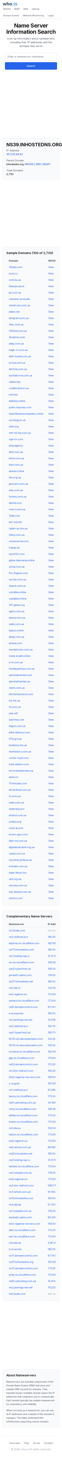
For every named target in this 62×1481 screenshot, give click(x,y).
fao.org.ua (15, 477)
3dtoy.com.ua (16, 534)
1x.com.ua (15, 796)
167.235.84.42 (14, 154)
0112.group (15, 738)
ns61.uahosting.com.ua (22, 1102)
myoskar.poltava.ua (20, 859)
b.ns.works (15, 1249)
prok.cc (13, 273)
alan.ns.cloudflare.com (22, 1230)
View (51, 267)
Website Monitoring (33, 15)
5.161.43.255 (55, 1242)
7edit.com (14, 515)
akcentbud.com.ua (19, 789)
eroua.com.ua (17, 362)
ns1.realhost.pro (18, 1089)
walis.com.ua (16, 624)
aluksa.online (16, 471)
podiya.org (15, 821)
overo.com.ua (17, 509)
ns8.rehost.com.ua (20, 1147)
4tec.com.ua (16, 324)
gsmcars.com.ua (18, 483)
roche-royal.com (19, 757)
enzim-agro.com (18, 834)
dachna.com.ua (18, 369)
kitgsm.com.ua (17, 726)
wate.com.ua (16, 802)
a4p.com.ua (16, 490)
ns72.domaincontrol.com (23, 1268)
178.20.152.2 (55, 1172)
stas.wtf (13, 713)
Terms (36, 1443)
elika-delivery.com (19, 732)
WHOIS (7, 9)
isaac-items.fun (17, 872)
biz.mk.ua (14, 700)
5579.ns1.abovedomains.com (26, 1045)
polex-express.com (20, 407)
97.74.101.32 (55, 1007)
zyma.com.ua (16, 566)
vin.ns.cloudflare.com (21, 962)
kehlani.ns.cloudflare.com (24, 1166)
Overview (14, 1443)
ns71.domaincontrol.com (23, 1255)
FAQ (26, 1443)
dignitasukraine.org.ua (21, 847)
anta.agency (16, 445)
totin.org (14, 426)
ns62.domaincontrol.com (23, 1064)
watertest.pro (16, 808)
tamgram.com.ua (18, 318)
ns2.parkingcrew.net (20, 1287)
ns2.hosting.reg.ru (19, 1160)
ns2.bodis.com (17, 1293)
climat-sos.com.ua (19, 305)
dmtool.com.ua (17, 815)
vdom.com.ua (17, 687)
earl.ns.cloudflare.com (22, 1236)
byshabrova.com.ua (20, 375)
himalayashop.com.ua (21, 668)
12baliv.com (15, 267)
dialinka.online (17, 401)
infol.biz (13, 394)
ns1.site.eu (15, 1128)
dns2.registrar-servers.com (24, 1077)
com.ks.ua (15, 279)
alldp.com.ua (16, 343)
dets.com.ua (16, 452)
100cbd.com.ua (18, 330)
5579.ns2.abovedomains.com (26, 1038)
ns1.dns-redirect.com (21, 1070)
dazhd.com (15, 502)
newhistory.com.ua (20, 751)
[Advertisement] (29, 105)
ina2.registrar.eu (18, 1140)
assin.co (13, 777)
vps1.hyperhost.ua (19, 1032)
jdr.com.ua (15, 292)
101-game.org (17, 604)
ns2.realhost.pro (18, 1026)
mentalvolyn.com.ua (20, 649)
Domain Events (11, 15)
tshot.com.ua (16, 458)
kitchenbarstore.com (21, 694)
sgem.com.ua (16, 611)
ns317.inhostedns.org (21, 1261)
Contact (48, 1443)
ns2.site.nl (14, 987)
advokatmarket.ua (19, 681)
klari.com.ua (16, 464)
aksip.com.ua (16, 636)
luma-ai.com (16, 828)
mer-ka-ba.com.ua (19, 432)
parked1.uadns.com (20, 975)
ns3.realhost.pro (18, 936)
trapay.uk (14, 547)
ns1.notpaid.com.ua (20, 1211)
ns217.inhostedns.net (21, 981)
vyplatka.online (17, 598)
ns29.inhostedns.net (20, 1153)
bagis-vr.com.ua (18, 350)
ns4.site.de (15, 1204)
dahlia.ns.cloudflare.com (23, 1115)
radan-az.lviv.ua (18, 528)
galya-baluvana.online (22, 560)
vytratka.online (17, 592)
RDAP (17, 9)
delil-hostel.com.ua (20, 356)
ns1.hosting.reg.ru (19, 956)
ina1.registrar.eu (18, 994)
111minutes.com (18, 783)
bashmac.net (16, 719)
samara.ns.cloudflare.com (24, 1000)
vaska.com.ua (17, 853)
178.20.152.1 (54, 1211)
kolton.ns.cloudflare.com (23, 1121)
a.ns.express (16, 1013)
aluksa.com (15, 643)
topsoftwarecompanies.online (26, 413)
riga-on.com (16, 439)
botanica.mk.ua (18, 745)
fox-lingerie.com (18, 573)
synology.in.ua (17, 420)
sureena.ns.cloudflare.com (24, 1051)
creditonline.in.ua (19, 388)
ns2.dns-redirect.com (21, 1185)
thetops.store (16, 286)
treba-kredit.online (19, 655)
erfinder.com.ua (18, 866)
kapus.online (16, 630)
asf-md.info (15, 522)
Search (31, 65)
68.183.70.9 (54, 1147)
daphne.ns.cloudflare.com (24, 943)
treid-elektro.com (19, 764)
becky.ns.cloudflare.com (23, 1096)
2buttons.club (17, 337)
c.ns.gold (14, 1083)
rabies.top (14, 381)
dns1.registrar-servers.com (24, 1223)
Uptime (35, 9)
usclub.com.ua (17, 579)
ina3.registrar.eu (18, 1179)
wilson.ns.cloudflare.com (23, 1134)
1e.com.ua (15, 706)
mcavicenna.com (19, 541)
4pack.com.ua (17, 585)
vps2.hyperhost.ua (20, 968)
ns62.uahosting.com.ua (22, 1281)
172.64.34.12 (55, 1058)
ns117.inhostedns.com (21, 949)
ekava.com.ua (17, 617)
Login (51, 15)
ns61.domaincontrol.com (23, 1007)
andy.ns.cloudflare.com (22, 1274)
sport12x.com (17, 553)
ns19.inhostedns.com (21, 1198)
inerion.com (16, 898)
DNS (26, 9)
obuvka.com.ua (18, 885)
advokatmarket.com (20, 675)
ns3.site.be (15, 1242)
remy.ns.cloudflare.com (22, 1109)
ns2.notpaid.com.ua (20, 1172)
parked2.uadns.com (20, 1217)
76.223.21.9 (54, 1287)
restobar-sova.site (19, 299)
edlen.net (14, 311)
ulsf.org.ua (15, 879)
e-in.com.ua (16, 662)
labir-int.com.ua (18, 840)
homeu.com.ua (17, 496)
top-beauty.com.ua (20, 891)
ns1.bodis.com (17, 930)
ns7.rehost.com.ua (19, 1191)
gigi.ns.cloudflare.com (21, 1058)
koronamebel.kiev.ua (21, 770)
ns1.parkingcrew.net (20, 1019)
